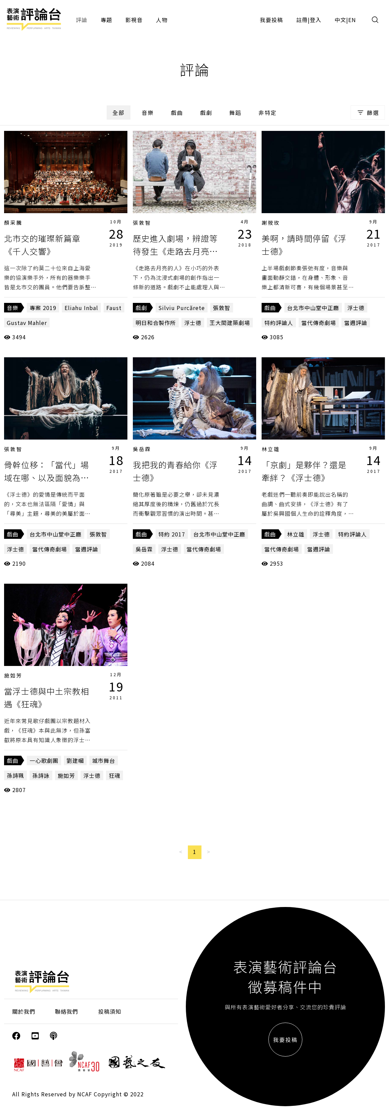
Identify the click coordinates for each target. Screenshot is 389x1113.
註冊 (302, 20)
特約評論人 (278, 323)
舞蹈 (235, 112)
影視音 (134, 20)
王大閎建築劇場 (230, 323)
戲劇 (206, 112)
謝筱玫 (271, 222)
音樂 (148, 112)
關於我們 (23, 1011)
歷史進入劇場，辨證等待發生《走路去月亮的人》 (175, 251)
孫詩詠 (41, 775)
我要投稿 (271, 20)
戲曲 (177, 112)
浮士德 (192, 323)
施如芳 (13, 675)
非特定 (268, 112)
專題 (106, 20)
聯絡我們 (66, 1011)
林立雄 (271, 448)
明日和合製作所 (156, 323)
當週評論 (355, 323)
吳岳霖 (142, 448)
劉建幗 (75, 760)
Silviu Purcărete (181, 308)
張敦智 (142, 222)
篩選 (367, 112)
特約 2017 (171, 534)
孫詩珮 (15, 775)
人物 (161, 20)
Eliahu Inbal (81, 308)
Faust (114, 308)
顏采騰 (13, 222)
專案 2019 (43, 308)
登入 (315, 20)
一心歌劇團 (44, 760)
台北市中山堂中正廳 (313, 308)
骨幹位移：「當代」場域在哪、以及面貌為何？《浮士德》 (46, 478)
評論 (81, 20)
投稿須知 (109, 1011)
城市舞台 (103, 760)
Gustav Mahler (27, 323)
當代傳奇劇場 (318, 323)
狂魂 (114, 775)
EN (352, 20)
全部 (118, 112)
